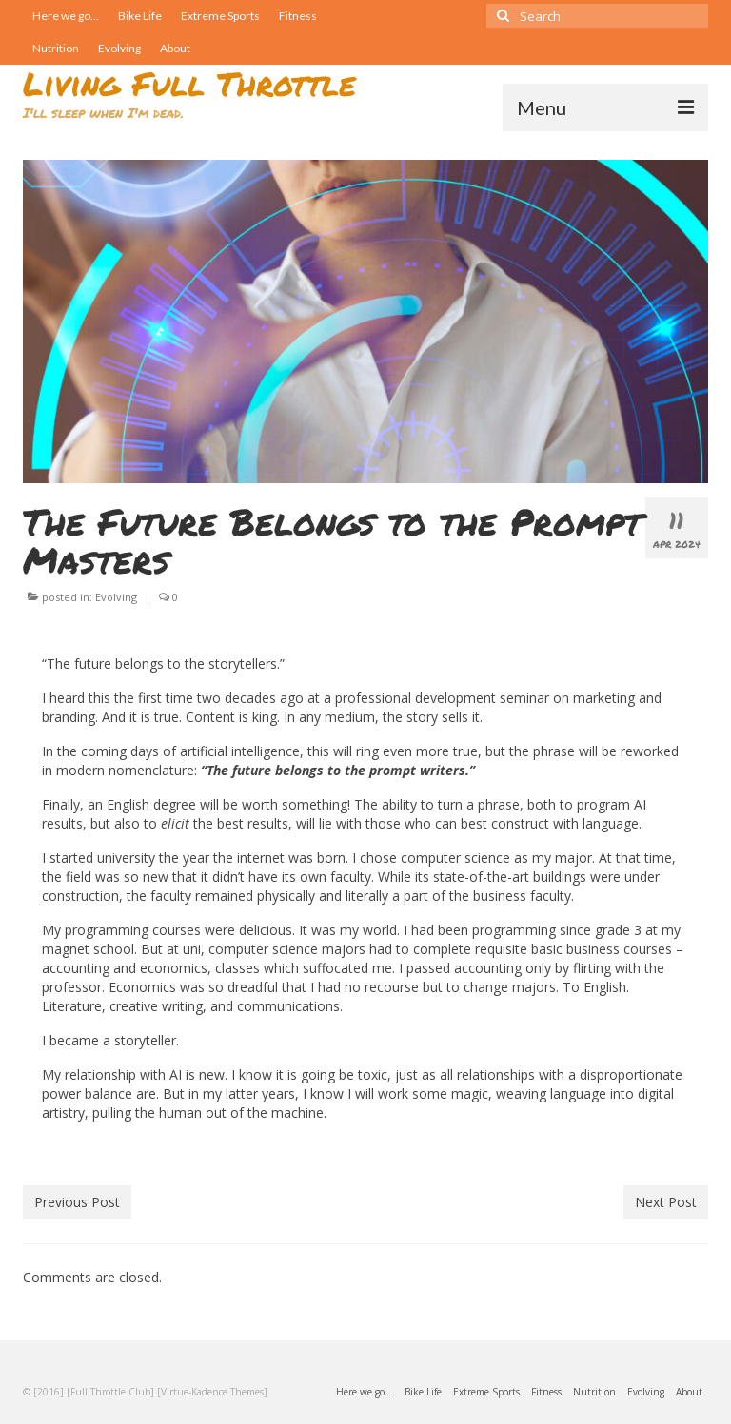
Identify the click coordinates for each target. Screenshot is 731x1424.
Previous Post (77, 1202)
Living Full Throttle (189, 83)
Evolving (116, 597)
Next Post (666, 1202)
